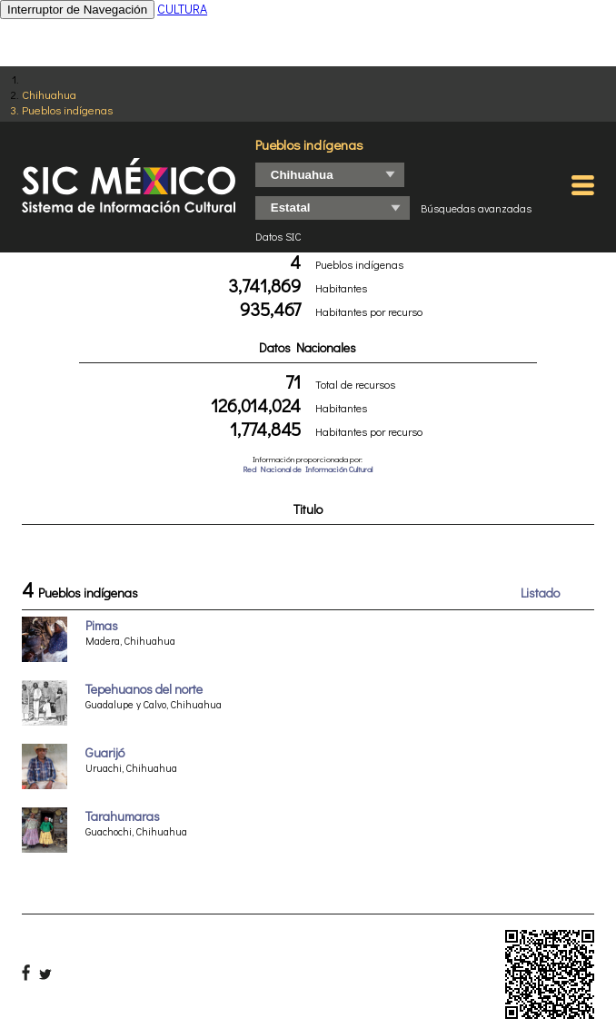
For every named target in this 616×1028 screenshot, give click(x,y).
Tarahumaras (122, 816)
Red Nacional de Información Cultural (308, 469)
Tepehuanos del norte (144, 688)
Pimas (101, 625)
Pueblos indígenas (67, 109)
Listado (540, 592)
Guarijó (104, 752)
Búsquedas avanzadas (476, 208)
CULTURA (182, 8)
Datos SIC (278, 236)
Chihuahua (49, 94)
